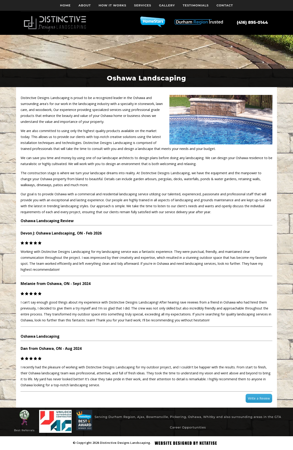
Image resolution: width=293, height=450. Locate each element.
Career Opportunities (188, 427)
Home (65, 5)
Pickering (178, 417)
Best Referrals (24, 430)
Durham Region (122, 417)
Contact (225, 5)
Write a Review (259, 398)
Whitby (209, 417)
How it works (112, 5)
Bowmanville (157, 417)
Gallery (167, 5)
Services (142, 5)
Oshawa (194, 417)
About (85, 5)
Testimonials (196, 5)
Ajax (140, 417)
